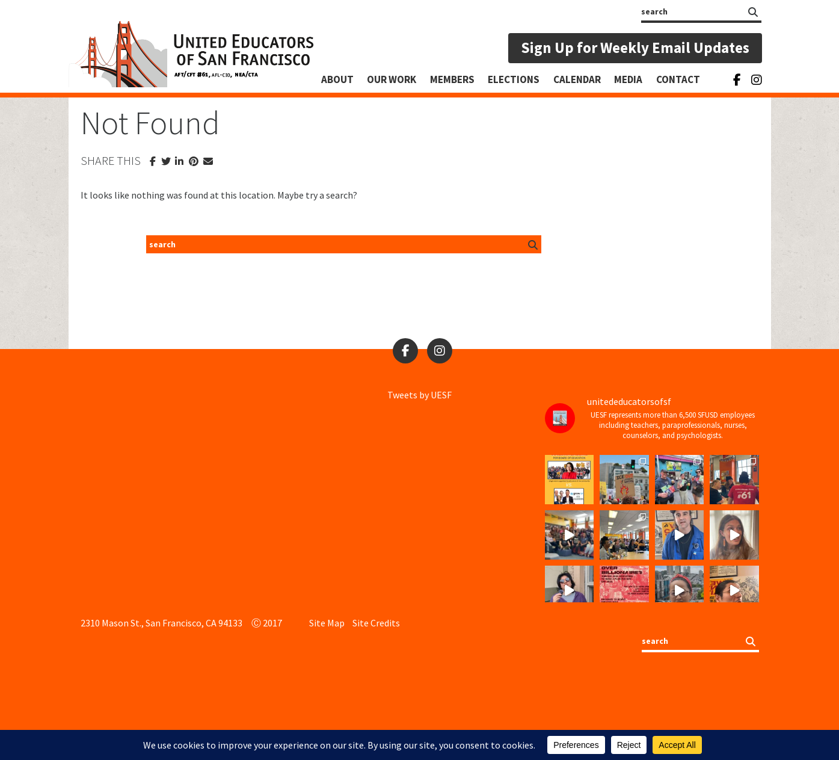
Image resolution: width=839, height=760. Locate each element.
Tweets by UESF (419, 395)
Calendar (577, 79)
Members (452, 79)
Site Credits (376, 623)
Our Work (391, 79)
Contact (678, 79)
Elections (513, 79)
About (337, 79)
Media (628, 79)
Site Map (327, 623)
